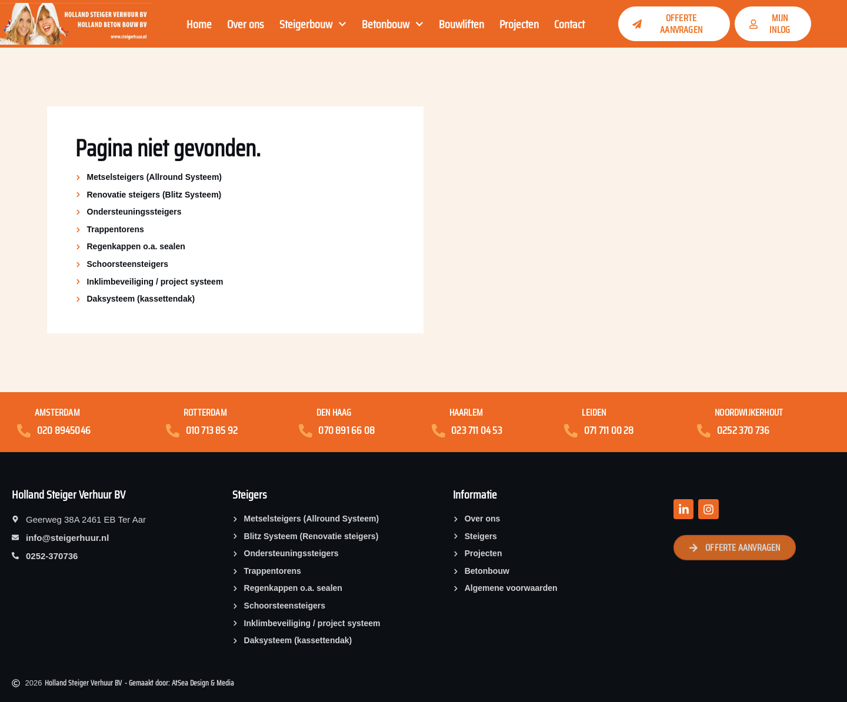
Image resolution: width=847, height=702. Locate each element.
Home (199, 24)
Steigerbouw (312, 24)
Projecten (519, 24)
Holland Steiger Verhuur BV (68, 494)
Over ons (245, 24)
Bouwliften (461, 24)
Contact (569, 24)
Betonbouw (393, 24)
